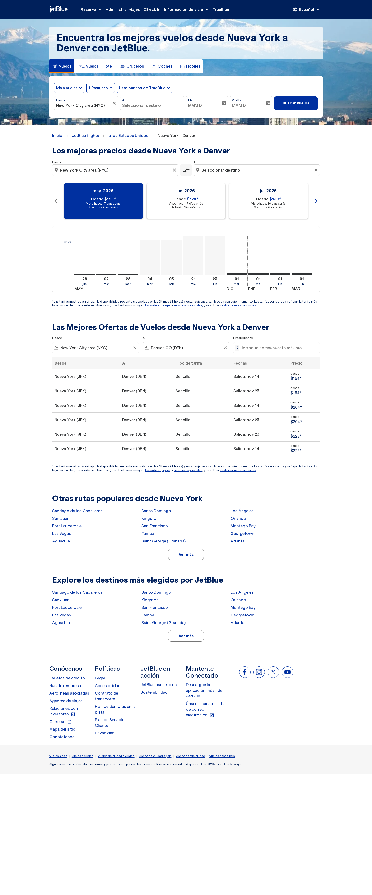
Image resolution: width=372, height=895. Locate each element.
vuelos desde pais (222, 756)
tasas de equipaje (157, 305)
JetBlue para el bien (158, 684)
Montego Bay (243, 526)
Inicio (57, 135)
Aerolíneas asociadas (69, 693)
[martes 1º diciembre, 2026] (237, 274)
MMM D (195, 105)
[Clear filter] (134, 347)
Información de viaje (187, 9)
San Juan (61, 518)
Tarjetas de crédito (67, 678)
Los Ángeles (242, 510)
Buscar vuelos (296, 103)
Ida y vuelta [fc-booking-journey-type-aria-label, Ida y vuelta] (67, 88)
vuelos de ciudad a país (155, 756)
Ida (190, 100)
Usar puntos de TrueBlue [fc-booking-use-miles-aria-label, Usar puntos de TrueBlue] (142, 88)
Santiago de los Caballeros (77, 510)
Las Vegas (61, 533)
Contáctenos (61, 736)
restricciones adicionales (238, 305)
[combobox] (83, 105)
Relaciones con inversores (63, 711)
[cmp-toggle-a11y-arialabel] (186, 170)
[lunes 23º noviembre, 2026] (215, 255)
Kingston (150, 518)
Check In (152, 9)
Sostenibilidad (154, 692)
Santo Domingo (156, 510)
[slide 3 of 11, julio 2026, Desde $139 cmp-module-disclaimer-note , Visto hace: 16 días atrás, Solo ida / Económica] (268, 201)
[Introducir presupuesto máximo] (278, 347)
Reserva (92, 9)
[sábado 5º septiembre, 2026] (171, 257)
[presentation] (306, 9)
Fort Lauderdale (67, 526)
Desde (60, 100)
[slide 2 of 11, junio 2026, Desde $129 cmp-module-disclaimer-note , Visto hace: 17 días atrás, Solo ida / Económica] (186, 201)
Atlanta (237, 541)
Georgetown (242, 533)
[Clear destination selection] (316, 170)
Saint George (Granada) (163, 541)
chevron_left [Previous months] (56, 201)
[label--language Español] (306, 9)
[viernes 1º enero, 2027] (258, 274)
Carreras (60, 721)
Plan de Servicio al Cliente (112, 722)
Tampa (147, 533)
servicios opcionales (188, 305)
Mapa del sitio (62, 729)
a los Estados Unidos (128, 135)
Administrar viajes (123, 9)
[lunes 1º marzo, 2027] (302, 274)
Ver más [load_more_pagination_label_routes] (186, 554)
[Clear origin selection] (175, 170)
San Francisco (154, 526)
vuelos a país (58, 756)
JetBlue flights (85, 135)
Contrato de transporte (106, 696)
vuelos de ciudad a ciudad (116, 756)
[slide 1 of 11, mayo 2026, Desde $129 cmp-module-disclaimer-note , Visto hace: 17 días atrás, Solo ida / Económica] (103, 201)
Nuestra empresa (65, 685)
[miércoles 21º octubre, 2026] (193, 255)
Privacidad (105, 733)
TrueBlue (221, 9)
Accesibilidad (108, 685)
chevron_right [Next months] (316, 201)
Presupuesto (243, 338)
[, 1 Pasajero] (98, 88)
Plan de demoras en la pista (115, 709)
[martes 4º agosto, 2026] (150, 257)
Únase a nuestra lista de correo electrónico (205, 709)
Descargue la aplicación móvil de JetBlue (204, 690)
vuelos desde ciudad (190, 756)
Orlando (238, 518)
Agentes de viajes (66, 700)
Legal (100, 678)
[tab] (61, 66)
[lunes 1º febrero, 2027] (280, 274)
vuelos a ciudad (82, 756)
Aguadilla (61, 541)
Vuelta (236, 100)
